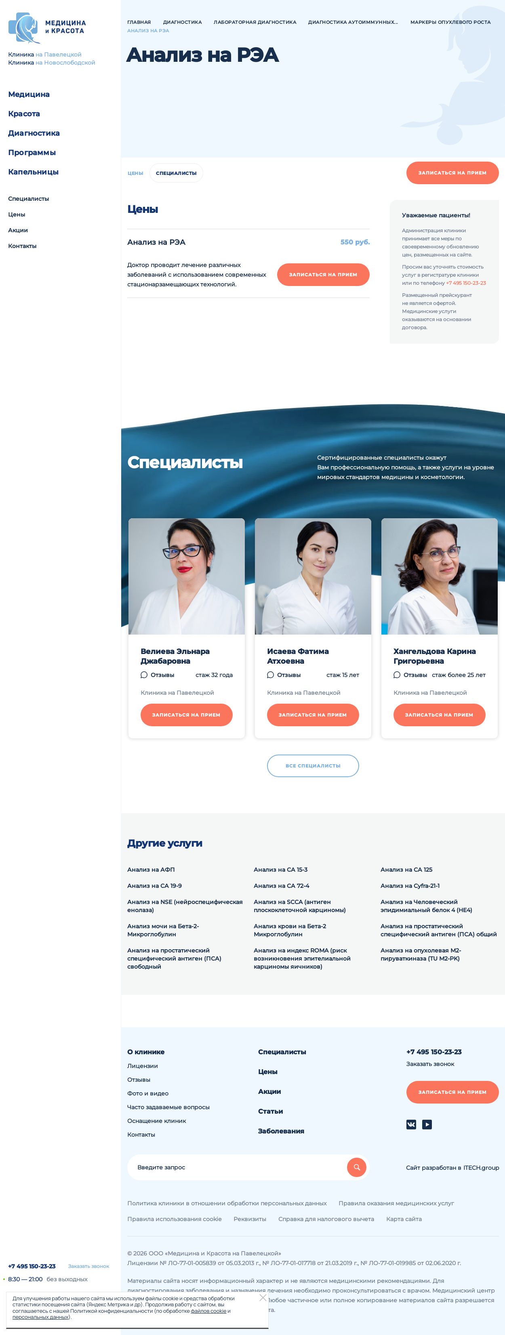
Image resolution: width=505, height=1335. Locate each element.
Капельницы (33, 172)
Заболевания (281, 1131)
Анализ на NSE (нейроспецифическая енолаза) (185, 906)
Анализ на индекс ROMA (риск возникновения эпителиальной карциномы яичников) (302, 958)
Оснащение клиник (156, 1121)
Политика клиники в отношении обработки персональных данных (226, 1203)
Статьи (270, 1111)
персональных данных (40, 1316)
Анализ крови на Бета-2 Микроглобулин (290, 930)
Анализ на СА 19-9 (154, 885)
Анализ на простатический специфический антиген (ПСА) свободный (174, 958)
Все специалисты (313, 766)
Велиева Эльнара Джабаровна (175, 656)
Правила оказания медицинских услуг (396, 1203)
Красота (24, 114)
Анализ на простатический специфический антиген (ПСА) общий (439, 930)
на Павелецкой (59, 54)
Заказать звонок (88, 1266)
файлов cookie (208, 1310)
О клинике (145, 1052)
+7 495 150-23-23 (31, 1266)
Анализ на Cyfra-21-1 (410, 885)
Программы (32, 152)
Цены (16, 214)
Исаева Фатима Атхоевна (298, 656)
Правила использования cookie (174, 1219)
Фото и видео (147, 1093)
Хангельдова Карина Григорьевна (434, 656)
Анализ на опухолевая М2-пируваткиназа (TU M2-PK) (421, 954)
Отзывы (162, 675)
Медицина (29, 94)
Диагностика (34, 133)
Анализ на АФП (151, 869)
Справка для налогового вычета (326, 1219)
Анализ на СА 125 (406, 869)
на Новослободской (65, 62)
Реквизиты (250, 1219)
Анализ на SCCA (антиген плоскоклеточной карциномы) (300, 906)
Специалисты (28, 199)
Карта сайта (404, 1219)
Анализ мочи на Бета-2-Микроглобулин (163, 930)
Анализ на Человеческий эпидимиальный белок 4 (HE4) (426, 906)
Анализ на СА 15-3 (280, 869)
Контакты (22, 246)
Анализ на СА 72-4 (281, 885)
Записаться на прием (453, 173)
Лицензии (142, 1066)
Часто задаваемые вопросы (168, 1107)
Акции (18, 230)
